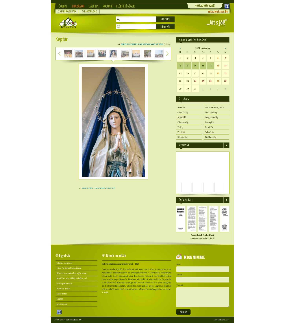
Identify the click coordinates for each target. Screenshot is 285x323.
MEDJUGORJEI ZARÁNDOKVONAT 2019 (142, 44)
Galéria (93, 6)
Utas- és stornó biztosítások (69, 268)
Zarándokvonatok (67, 11)
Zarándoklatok (89, 11)
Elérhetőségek (125, 6)
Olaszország (182, 122)
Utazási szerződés (64, 263)
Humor (60, 299)
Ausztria (181, 107)
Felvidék (181, 132)
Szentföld (181, 117)
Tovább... (106, 292)
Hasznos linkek (63, 288)
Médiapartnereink (64, 283)
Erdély (180, 127)
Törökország (210, 137)
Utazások (78, 6)
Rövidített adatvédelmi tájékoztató (72, 278)
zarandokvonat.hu (220, 320)
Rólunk (107, 6)
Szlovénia (209, 132)
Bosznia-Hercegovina (214, 107)
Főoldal (63, 6)
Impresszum (62, 304)
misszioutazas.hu (218, 11)
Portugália (209, 122)
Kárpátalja (182, 137)
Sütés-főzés (62, 293)
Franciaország (211, 112)
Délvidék (209, 127)
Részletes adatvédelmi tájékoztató (71, 273)
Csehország (182, 112)
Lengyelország (211, 117)
